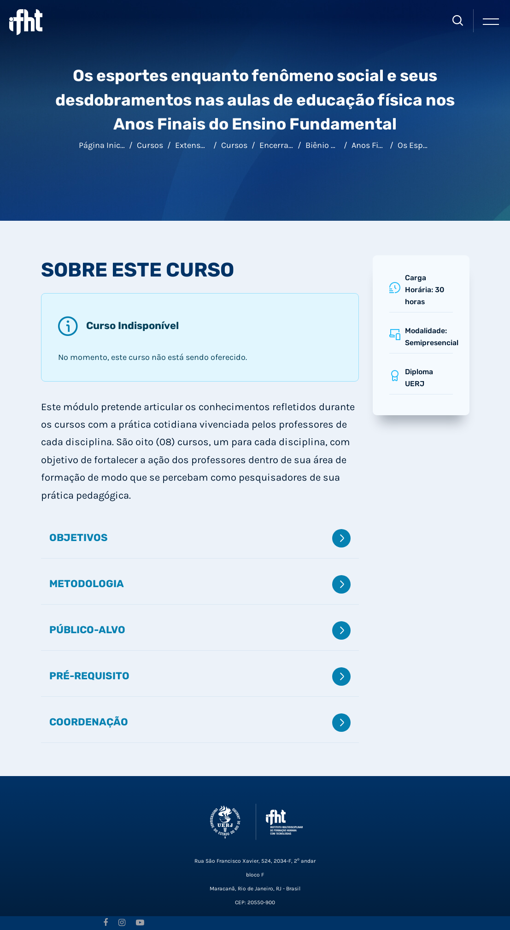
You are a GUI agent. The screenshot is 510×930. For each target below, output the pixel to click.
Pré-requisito (200, 676)
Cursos (150, 145)
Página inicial (104, 145)
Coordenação (200, 722)
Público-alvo (200, 630)
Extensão (192, 145)
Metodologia (200, 584)
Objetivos (200, 538)
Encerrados (280, 145)
